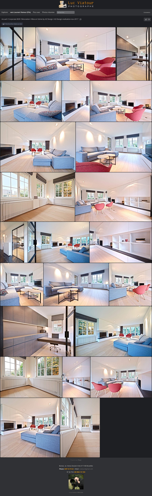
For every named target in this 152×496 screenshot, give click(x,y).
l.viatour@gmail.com (86, 469)
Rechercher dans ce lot (13, 24)
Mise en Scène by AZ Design (42, 19)
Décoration (25, 19)
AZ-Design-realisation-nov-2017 (66, 19)
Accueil (4, 19)
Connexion (147, 12)
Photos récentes (48, 12)
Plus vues (36, 12)
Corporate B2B (14, 19)
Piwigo (79, 460)
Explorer (5, 12)
